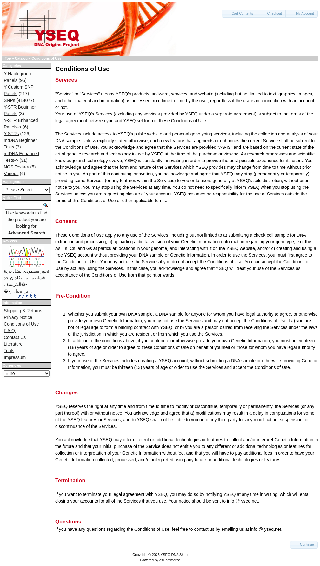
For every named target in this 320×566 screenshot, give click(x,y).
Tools (9, 350)
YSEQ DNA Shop (174, 554)
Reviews (10, 241)
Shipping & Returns (23, 310)
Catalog (21, 58)
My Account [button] (302, 13)
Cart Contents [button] (239, 13)
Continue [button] (304, 544)
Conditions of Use (46, 58)
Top (8, 58)
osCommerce (169, 560)
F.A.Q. (10, 330)
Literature (13, 343)
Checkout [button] (271, 13)
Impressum (15, 357)
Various (11, 173)
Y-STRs (11, 133)
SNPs (9, 100)
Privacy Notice (18, 317)
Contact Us (15, 337)
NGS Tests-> (16, 166)
